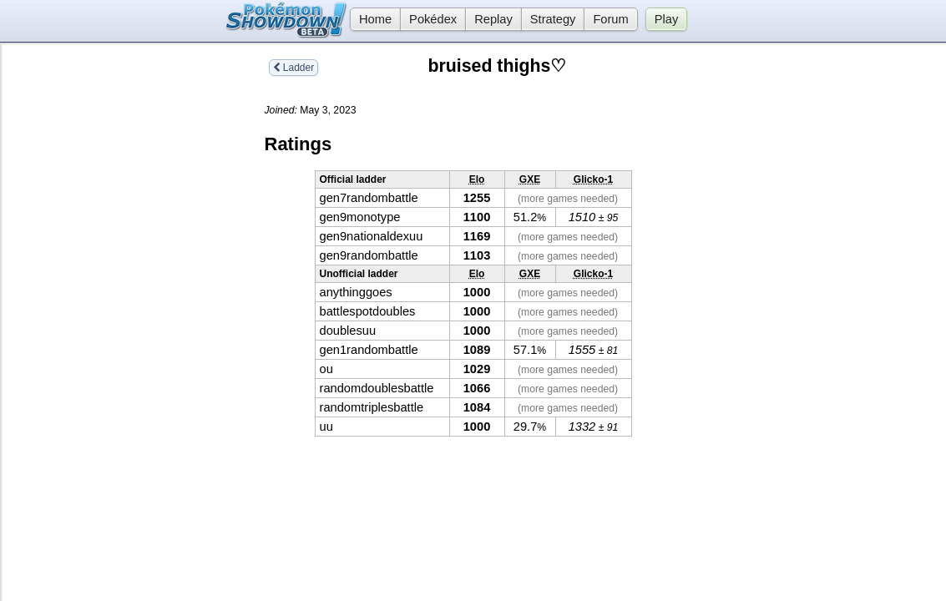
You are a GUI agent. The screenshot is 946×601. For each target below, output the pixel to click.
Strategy (553, 19)
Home (371, 19)
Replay (493, 19)
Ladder (294, 67)
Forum (610, 19)
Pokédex (433, 19)
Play (667, 19)
